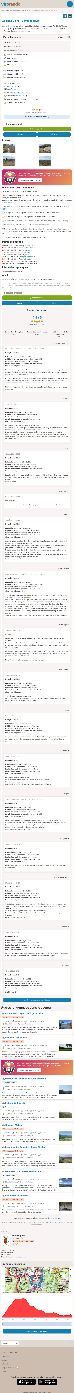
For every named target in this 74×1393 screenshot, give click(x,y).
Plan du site (6, 1356)
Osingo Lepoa (27, 250)
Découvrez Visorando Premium (37, 117)
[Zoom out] (70, 1272)
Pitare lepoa (27, 252)
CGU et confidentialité (9, 1352)
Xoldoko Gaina (7, 202)
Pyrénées (17, 93)
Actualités (5, 1364)
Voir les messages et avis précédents (37, 1000)
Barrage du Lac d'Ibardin (27, 257)
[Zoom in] (70, 1269)
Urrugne (18, 96)
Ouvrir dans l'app (37, 129)
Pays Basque (25, 93)
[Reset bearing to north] (70, 1276)
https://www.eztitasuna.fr (17, 1257)
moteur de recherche (50, 1218)
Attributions (5, 1292)
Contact (4, 1372)
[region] (37, 1280)
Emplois (4, 1360)
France (13, 89)
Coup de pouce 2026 (10, 1368)
